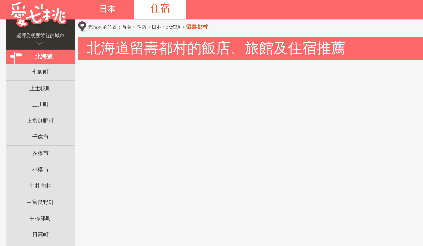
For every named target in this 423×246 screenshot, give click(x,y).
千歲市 (40, 137)
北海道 (44, 56)
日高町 (40, 234)
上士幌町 (40, 88)
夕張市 (40, 153)
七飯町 (40, 72)
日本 (107, 8)
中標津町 (40, 218)
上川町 (40, 104)
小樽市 (40, 170)
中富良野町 (40, 202)
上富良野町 (40, 121)
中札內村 (40, 186)
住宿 (160, 8)
